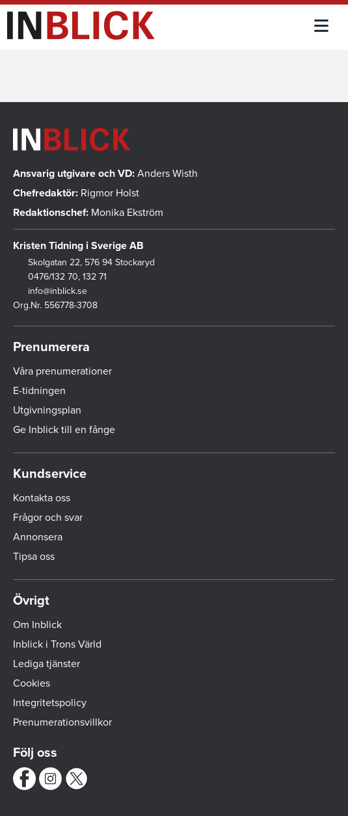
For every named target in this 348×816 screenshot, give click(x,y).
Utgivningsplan (47, 410)
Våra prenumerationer (62, 371)
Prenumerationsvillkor (62, 722)
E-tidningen (39, 390)
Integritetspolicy (50, 702)
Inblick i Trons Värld (57, 644)
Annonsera (37, 537)
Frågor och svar (48, 517)
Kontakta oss (41, 498)
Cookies (31, 683)
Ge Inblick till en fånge (64, 429)
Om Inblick (37, 624)
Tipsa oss (34, 556)
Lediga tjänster (46, 663)
